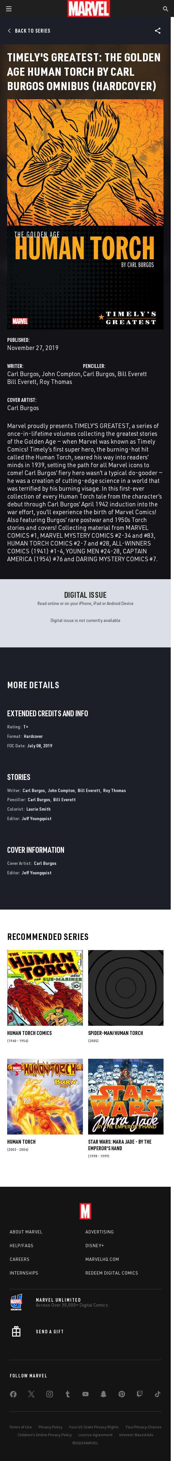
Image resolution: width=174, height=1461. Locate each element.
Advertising (100, 1231)
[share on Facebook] (13, 1395)
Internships (24, 1273)
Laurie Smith (38, 809)
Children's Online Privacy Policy (45, 1434)
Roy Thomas (56, 381)
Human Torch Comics (29, 1033)
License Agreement (95, 1434)
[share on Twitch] (139, 1395)
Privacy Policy (50, 1426)
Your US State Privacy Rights (94, 1426)
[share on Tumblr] (67, 1395)
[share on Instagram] (49, 1395)
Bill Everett (22, 381)
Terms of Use (20, 1426)
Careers (20, 1259)
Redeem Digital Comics (112, 1273)
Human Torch (21, 1141)
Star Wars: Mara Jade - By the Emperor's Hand (119, 1144)
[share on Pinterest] (122, 1395)
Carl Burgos (23, 373)
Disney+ (95, 1245)
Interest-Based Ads (136, 1434)
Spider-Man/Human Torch (115, 1033)
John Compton (61, 373)
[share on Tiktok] (157, 1395)
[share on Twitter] (31, 1395)
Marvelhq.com (102, 1259)
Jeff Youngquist (37, 818)
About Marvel (26, 1231)
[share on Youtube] (85, 1395)
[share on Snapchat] (103, 1395)
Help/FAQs (22, 1245)
